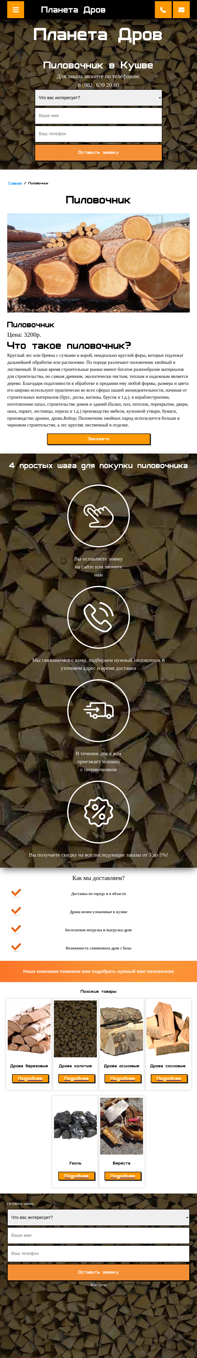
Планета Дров (73, 10)
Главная (15, 183)
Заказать (99, 438)
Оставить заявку (181, 9)
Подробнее (30, 1078)
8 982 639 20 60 (98, 85)
